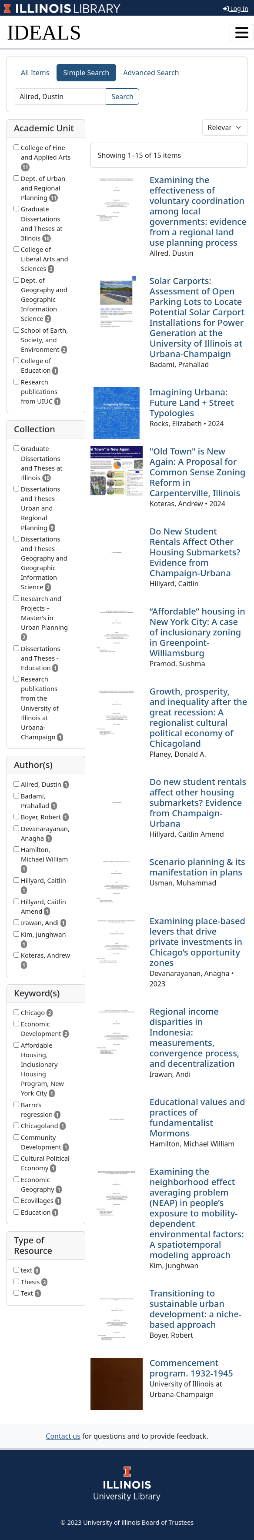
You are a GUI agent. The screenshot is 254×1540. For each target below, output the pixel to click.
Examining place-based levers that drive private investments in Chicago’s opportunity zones (197, 942)
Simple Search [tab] (87, 72)
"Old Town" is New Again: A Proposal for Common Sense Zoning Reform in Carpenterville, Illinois (198, 472)
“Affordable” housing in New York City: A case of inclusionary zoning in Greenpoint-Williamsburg (197, 632)
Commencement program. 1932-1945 (191, 1368)
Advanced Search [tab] (151, 72)
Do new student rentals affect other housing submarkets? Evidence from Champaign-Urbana (198, 802)
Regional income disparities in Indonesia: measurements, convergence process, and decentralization (195, 1037)
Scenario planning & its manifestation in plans (197, 867)
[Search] (60, 96)
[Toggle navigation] (242, 32)
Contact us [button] (63, 1436)
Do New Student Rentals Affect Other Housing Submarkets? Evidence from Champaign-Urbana (195, 552)
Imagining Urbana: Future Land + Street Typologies (192, 402)
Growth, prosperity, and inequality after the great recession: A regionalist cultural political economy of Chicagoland (198, 717)
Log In (235, 8)
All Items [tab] (35, 72)
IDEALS (44, 32)
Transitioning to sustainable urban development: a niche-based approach (196, 1308)
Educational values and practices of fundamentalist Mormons (197, 1117)
